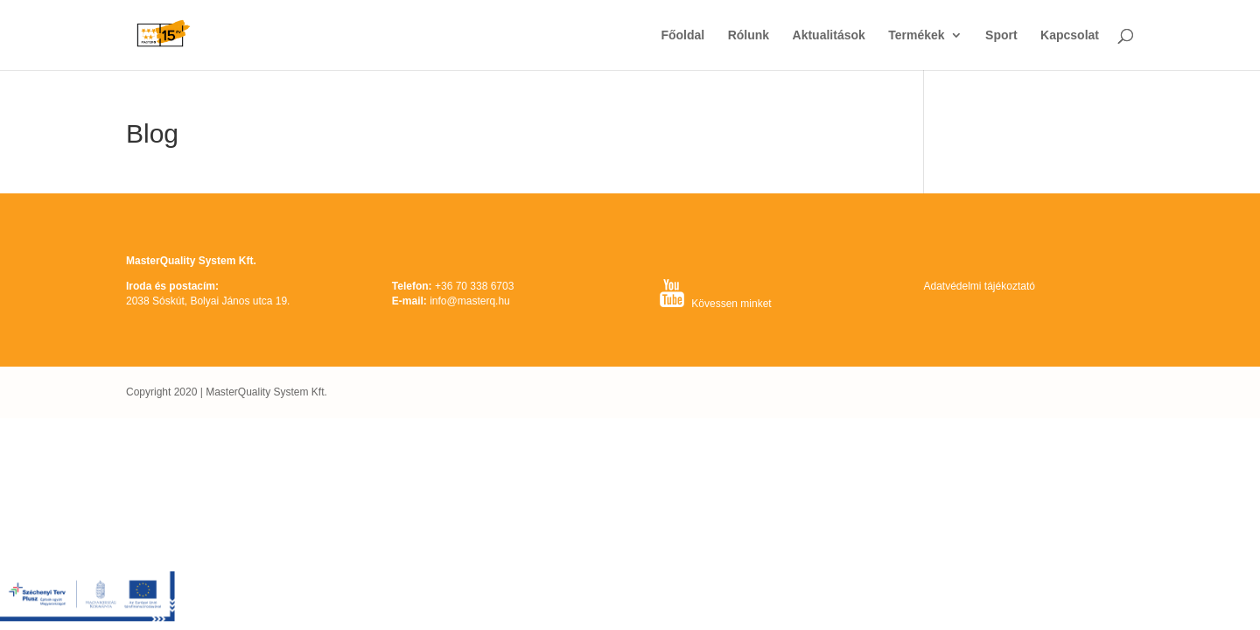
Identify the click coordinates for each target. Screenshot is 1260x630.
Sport (1001, 35)
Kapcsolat (1069, 35)
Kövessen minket (731, 304)
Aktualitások (829, 35)
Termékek (916, 35)
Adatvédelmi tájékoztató (978, 286)
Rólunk (748, 35)
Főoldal (682, 35)
